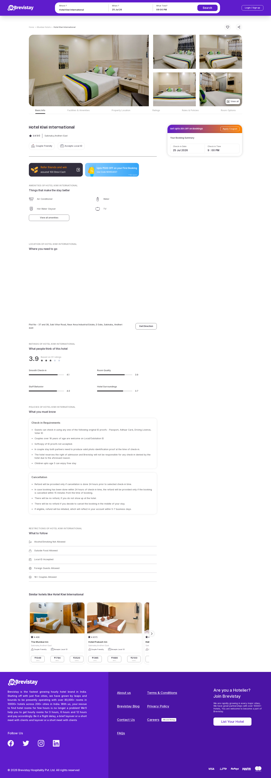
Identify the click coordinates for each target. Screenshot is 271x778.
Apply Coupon (230, 129)
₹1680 (114, 659)
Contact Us (126, 720)
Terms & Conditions (162, 693)
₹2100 (134, 659)
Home (31, 27)
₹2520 (76, 659)
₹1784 (57, 659)
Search (207, 8)
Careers (153, 720)
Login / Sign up (252, 7)
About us (124, 693)
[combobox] (81, 9)
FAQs (121, 733)
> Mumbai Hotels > (44, 27)
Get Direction (146, 326)
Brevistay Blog (128, 706)
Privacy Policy (158, 706)
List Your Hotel (232, 722)
